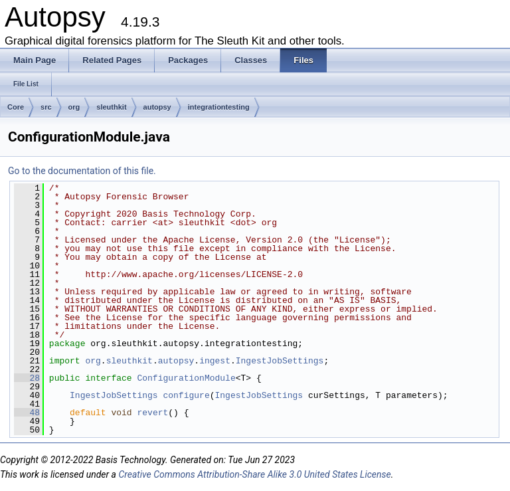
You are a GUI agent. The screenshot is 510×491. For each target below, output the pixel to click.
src (46, 107)
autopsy (157, 107)
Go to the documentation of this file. (82, 170)
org (74, 107)
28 (27, 378)
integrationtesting (219, 107)
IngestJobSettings (280, 361)
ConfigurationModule (186, 378)
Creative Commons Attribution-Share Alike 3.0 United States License (254, 474)
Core (15, 107)
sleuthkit (111, 107)
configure (186, 395)
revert (152, 413)
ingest (214, 361)
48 (27, 413)
